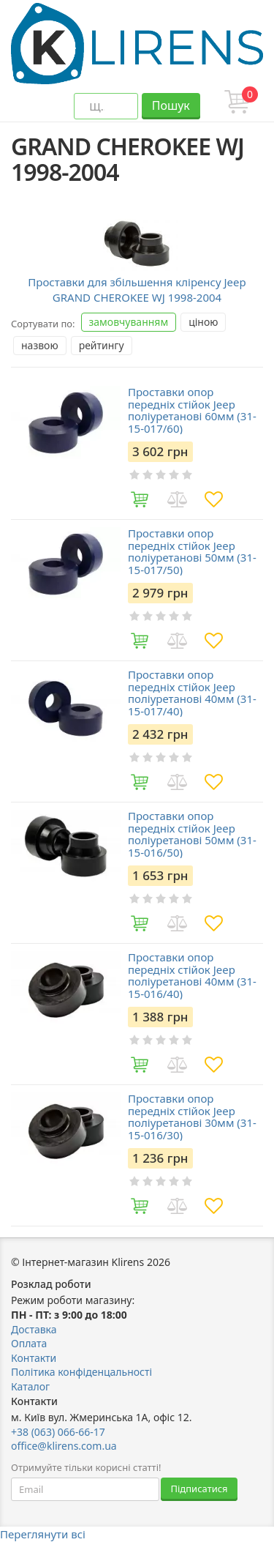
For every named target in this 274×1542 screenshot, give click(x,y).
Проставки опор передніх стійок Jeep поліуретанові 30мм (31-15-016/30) (192, 1116)
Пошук (171, 105)
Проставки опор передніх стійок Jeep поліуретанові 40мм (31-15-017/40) (192, 692)
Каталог (30, 1386)
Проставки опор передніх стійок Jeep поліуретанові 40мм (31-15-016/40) (192, 975)
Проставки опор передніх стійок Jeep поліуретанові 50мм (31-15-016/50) (192, 834)
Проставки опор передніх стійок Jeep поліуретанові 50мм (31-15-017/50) (192, 551)
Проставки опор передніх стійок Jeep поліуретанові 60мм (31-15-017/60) (192, 410)
